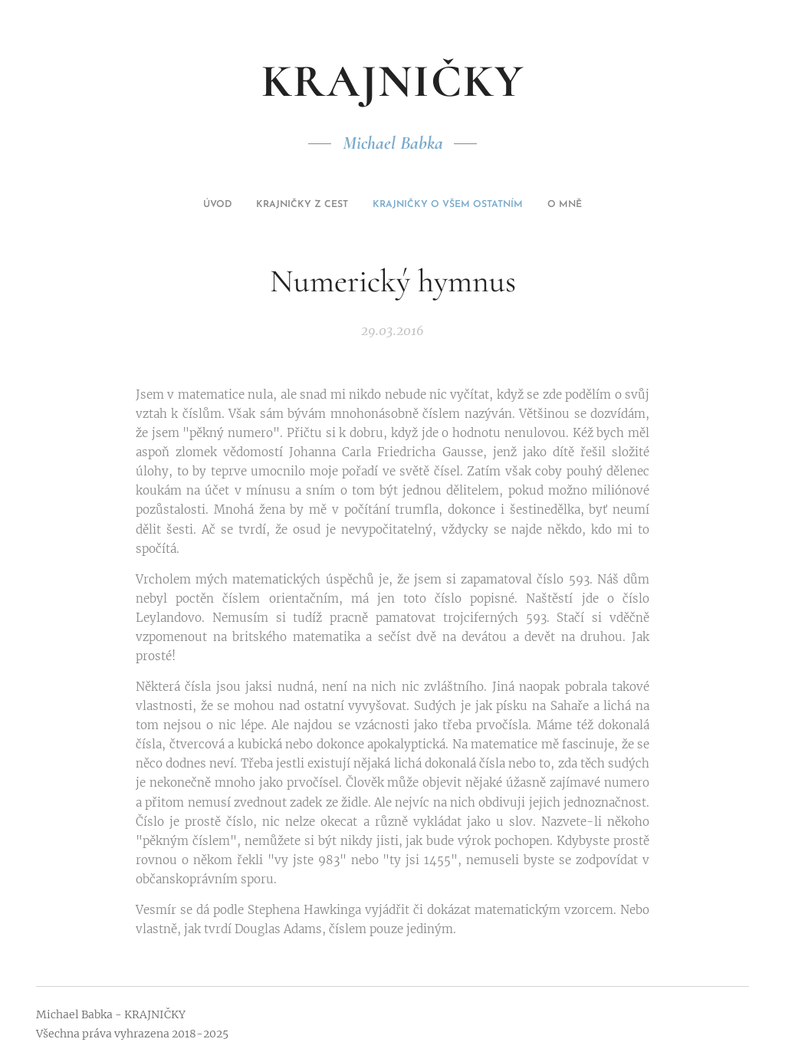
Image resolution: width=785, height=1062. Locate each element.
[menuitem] (362, 205)
